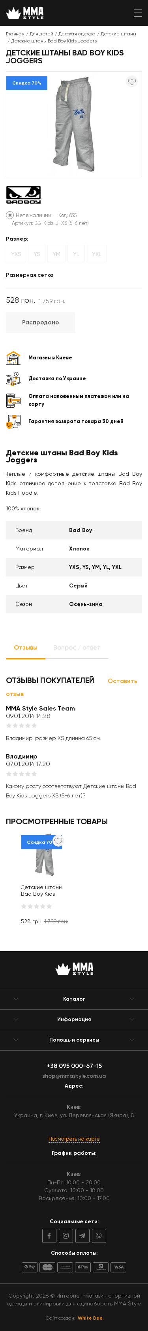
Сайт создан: (74, 1318)
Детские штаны (118, 34)
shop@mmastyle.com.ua (74, 1076)
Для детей (41, 34)
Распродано (40, 322)
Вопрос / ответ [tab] (77, 647)
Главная (15, 34)
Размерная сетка (29, 275)
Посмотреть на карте (74, 1139)
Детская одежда (77, 34)
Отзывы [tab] (25, 647)
